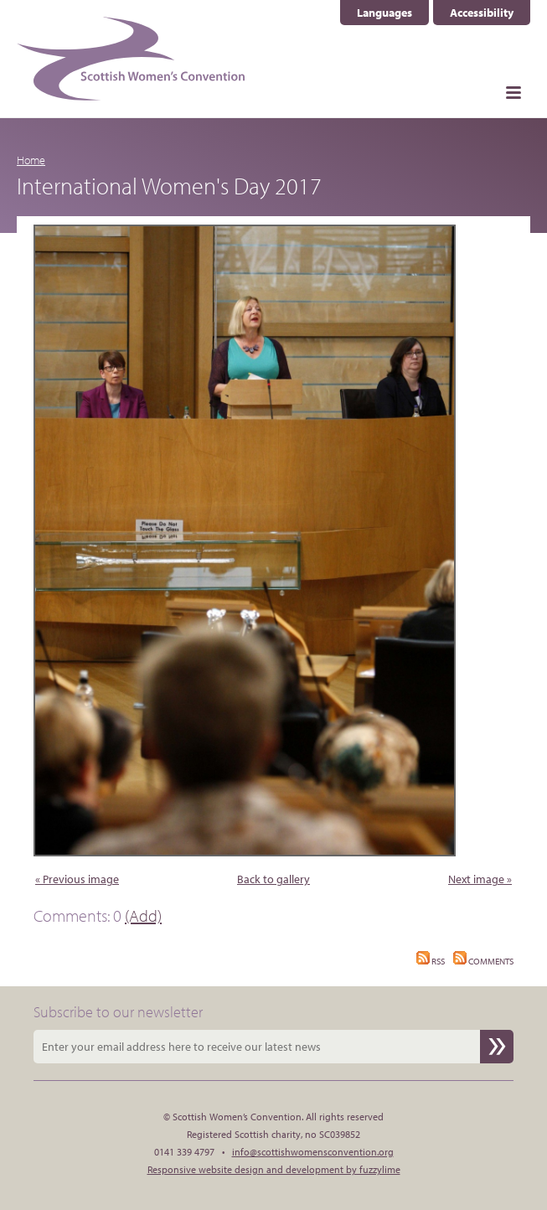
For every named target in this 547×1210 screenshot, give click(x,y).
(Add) (143, 915)
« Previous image (77, 879)
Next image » (480, 879)
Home (31, 160)
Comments (483, 961)
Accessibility (481, 12)
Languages (384, 12)
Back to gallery (273, 879)
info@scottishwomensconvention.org (313, 1151)
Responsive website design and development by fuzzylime (273, 1169)
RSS (430, 961)
